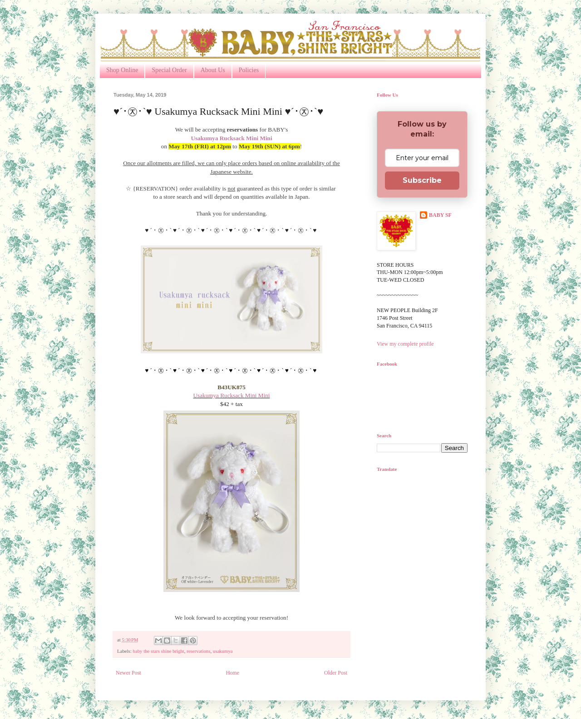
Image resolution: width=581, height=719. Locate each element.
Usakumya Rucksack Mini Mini (231, 395)
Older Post (335, 673)
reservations (198, 651)
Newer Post (128, 673)
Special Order (169, 70)
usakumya (223, 651)
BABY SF (440, 215)
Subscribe (422, 180)
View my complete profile (405, 344)
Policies (249, 70)
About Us (213, 70)
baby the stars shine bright (158, 651)
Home (232, 673)
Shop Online (122, 70)
